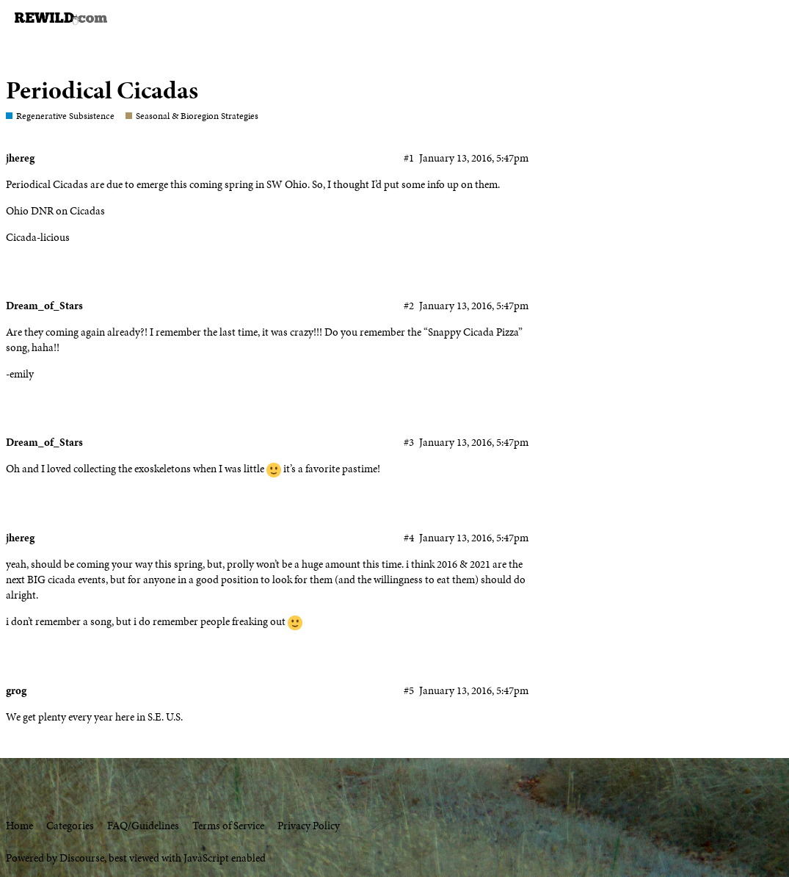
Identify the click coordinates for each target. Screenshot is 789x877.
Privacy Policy (308, 825)
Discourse (81, 858)
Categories (70, 825)
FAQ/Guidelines (143, 825)
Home (19, 825)
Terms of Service (228, 825)
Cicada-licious (38, 237)
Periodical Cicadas (102, 90)
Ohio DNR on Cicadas (55, 210)
